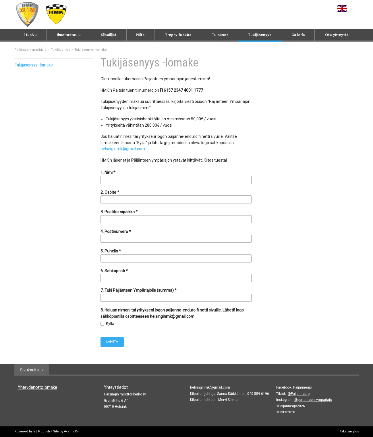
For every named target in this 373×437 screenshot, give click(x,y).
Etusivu (30, 35)
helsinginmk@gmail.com (123, 148)
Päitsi (140, 35)
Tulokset (220, 35)
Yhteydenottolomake (37, 387)
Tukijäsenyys (259, 35)
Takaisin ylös (349, 431)
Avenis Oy (71, 431)
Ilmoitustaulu (69, 35)
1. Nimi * (108, 172)
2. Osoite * (110, 192)
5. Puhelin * (111, 251)
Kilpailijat (109, 35)
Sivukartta (29, 370)
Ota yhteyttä (337, 35)
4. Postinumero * (116, 231)
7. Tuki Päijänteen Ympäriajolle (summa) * (139, 290)
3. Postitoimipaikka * (119, 211)
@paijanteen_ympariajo (313, 400)
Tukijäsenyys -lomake (34, 65)
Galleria (298, 35)
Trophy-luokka (178, 35)
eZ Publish (41, 431)
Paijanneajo (302, 387)
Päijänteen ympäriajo (30, 50)
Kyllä (107, 323)
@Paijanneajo (298, 394)
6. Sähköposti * (114, 271)
